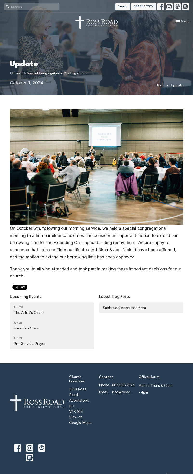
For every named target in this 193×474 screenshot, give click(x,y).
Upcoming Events (25, 297)
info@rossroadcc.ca (122, 392)
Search (122, 6)
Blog (161, 85)
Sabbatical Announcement (124, 307)
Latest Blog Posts (114, 297)
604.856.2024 (143, 6)
